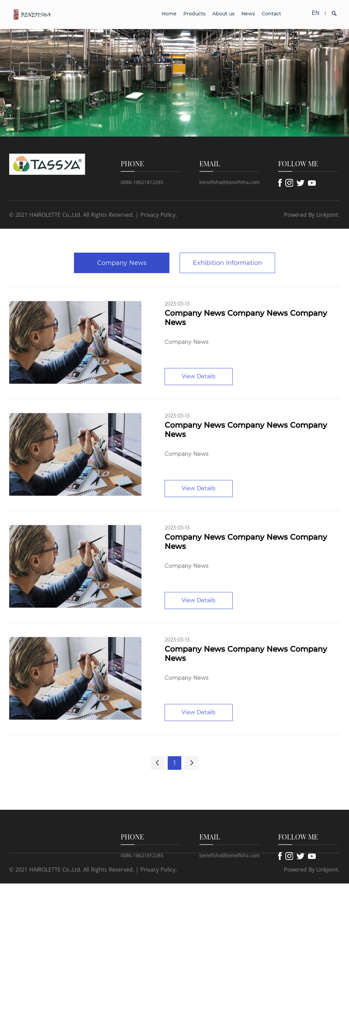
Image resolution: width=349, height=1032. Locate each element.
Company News (122, 263)
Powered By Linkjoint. (311, 214)
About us (223, 14)
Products (194, 14)
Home (169, 14)
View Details (198, 376)
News (248, 14)
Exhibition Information (227, 263)
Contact (271, 14)
